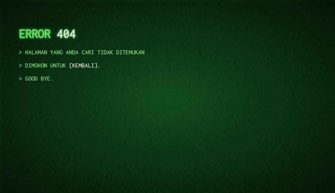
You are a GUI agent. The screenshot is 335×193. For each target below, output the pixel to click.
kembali (83, 65)
